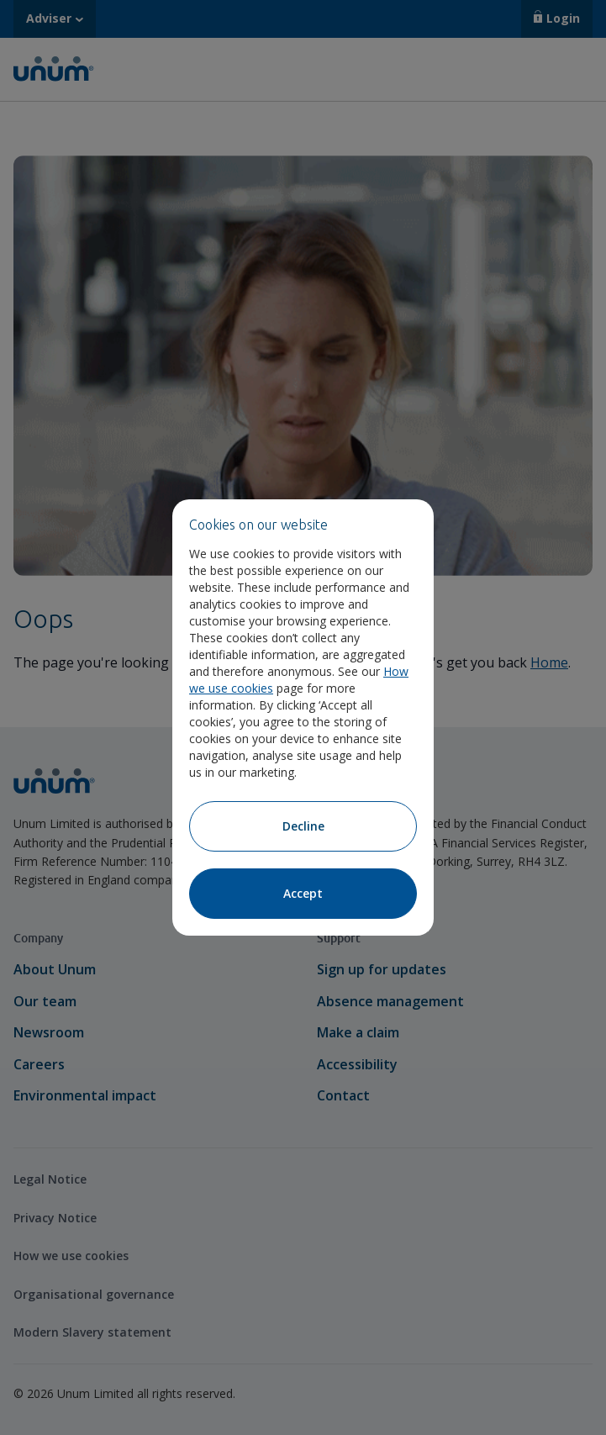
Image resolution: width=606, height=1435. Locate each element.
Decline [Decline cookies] (303, 826)
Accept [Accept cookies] (303, 893)
